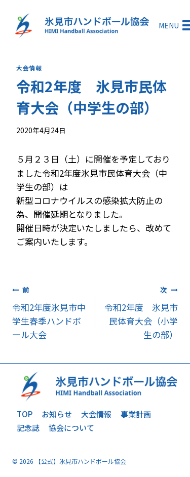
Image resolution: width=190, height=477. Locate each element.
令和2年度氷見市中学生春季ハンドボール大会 (49, 311)
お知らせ (57, 414)
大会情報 (29, 67)
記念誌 (28, 427)
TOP (24, 414)
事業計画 (136, 414)
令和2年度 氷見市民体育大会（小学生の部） (141, 311)
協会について (71, 427)
